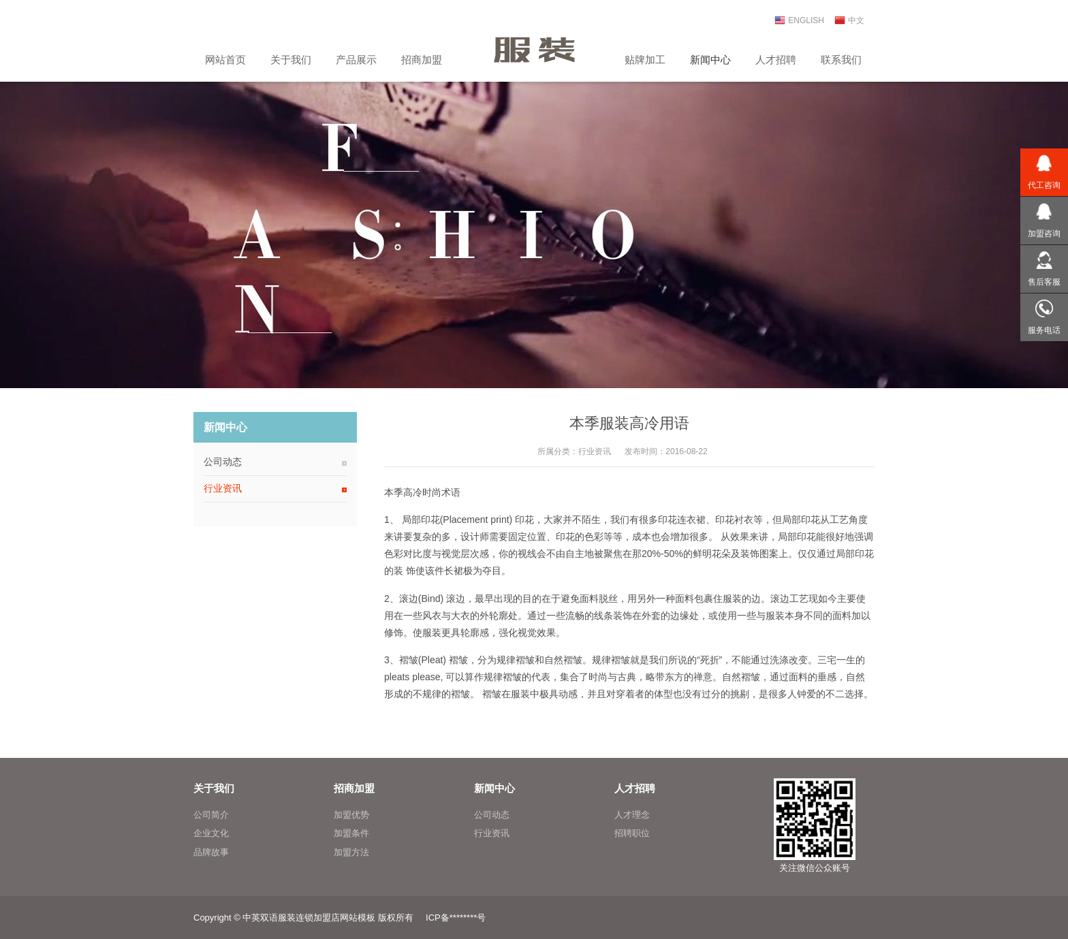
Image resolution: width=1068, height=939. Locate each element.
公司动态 (223, 461)
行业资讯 (594, 451)
